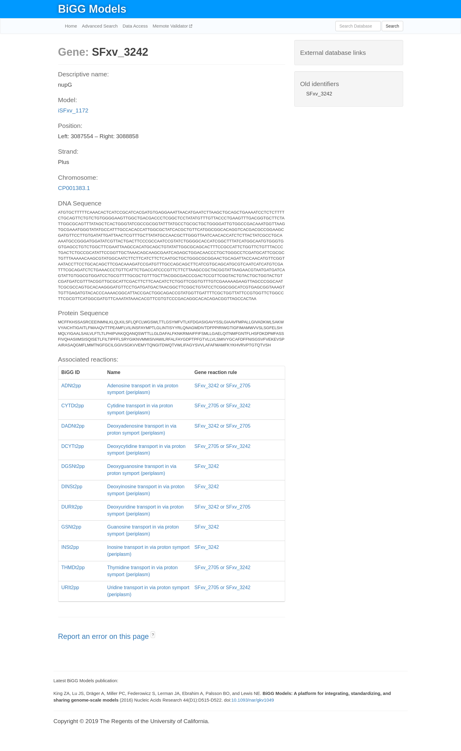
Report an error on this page (104, 636)
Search (392, 26)
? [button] (153, 635)
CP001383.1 (74, 188)
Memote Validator (171, 25)
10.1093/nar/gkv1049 (252, 700)
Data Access (135, 25)
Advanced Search (100, 25)
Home (71, 25)
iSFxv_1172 (73, 110)
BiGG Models (92, 9)
